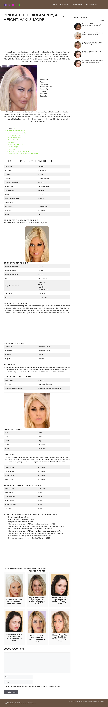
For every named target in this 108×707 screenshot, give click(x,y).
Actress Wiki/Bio (77, 4)
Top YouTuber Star (91, 4)
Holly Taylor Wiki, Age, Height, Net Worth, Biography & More (37, 638)
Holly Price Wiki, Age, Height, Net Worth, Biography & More (14, 601)
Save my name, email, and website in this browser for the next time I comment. (33, 686)
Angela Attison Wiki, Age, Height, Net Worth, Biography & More (37, 601)
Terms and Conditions (97, 702)
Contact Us (78, 702)
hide (15, 128)
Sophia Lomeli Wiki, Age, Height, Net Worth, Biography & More (92, 24)
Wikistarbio (42, 568)
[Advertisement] (37, 38)
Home (55, 4)
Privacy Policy (86, 702)
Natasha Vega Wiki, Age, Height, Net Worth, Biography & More (60, 638)
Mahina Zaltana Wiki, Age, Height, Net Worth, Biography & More (14, 637)
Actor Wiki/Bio (64, 4)
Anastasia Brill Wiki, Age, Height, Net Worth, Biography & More (60, 601)
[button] (101, 4)
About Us (72, 702)
